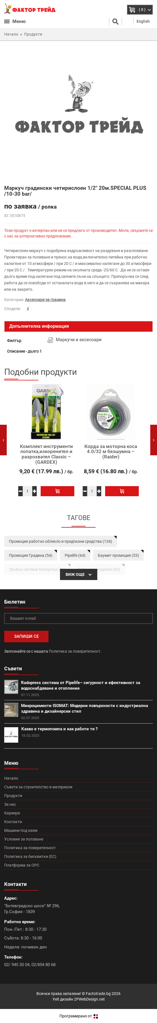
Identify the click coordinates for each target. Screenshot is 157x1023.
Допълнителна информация (39, 326)
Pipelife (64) (75, 555)
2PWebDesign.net (89, 999)
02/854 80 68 (43, 964)
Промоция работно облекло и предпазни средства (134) (60, 541)
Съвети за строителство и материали (38, 787)
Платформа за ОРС (21, 865)
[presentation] (3, 440)
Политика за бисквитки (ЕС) (30, 856)
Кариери (12, 813)
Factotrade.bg (98, 993)
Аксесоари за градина (45, 299)
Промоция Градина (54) (30, 555)
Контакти (13, 821)
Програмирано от (78, 1016)
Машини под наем (20, 830)
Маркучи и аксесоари (78, 339)
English (143, 21)
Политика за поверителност (74, 651)
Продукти (13, 795)
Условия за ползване (23, 839)
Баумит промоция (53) (118, 555)
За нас (10, 804)
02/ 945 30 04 (16, 964)
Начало (11, 778)
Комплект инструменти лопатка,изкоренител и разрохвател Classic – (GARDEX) (46, 454)
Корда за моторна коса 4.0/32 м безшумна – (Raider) (110, 451)
